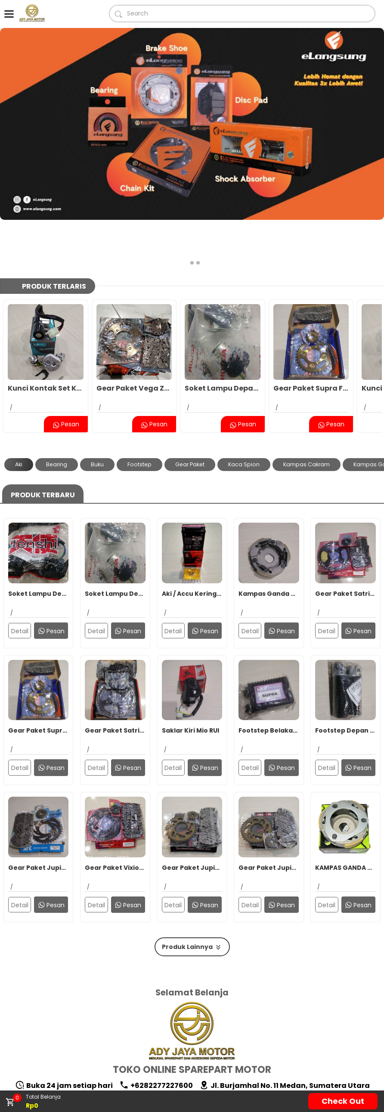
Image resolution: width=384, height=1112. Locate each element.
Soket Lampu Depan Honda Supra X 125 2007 (222, 338)
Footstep (139, 414)
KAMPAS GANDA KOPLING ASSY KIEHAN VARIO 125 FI (345, 817)
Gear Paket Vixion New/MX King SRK (115, 817)
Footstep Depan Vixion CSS (345, 680)
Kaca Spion (244, 414)
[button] (186, 212)
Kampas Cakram (306, 414)
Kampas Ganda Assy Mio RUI (268, 543)
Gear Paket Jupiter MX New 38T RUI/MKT (192, 817)
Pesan (66, 374)
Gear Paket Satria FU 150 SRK (345, 543)
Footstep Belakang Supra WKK (268, 680)
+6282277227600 (156, 1035)
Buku (97, 414)
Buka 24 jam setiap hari (64, 1035)
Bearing (56, 414)
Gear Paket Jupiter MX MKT (268, 817)
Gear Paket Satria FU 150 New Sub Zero (115, 680)
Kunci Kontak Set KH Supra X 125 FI (46, 338)
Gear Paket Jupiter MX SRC (38, 817)
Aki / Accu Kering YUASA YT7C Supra (192, 543)
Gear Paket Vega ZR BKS (134, 338)
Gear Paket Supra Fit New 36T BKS (311, 338)
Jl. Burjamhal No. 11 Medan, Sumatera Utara (284, 1035)
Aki (18, 414)
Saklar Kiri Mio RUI (190, 680)
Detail (19, 580)
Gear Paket (189, 414)
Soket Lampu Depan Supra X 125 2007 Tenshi (38, 543)
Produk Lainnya (192, 896)
